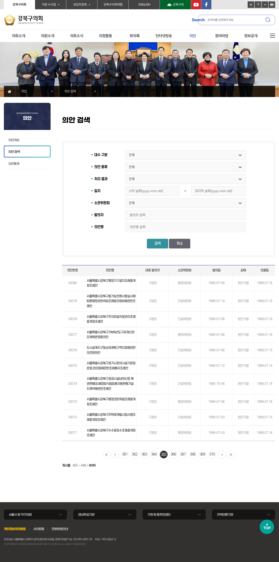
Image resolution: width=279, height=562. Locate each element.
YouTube (196, 4)
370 (212, 454)
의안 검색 (70, 91)
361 (124, 454)
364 (154, 454)
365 (163, 454)
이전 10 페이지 (115, 454)
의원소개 (47, 36)
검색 (268, 20)
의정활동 (105, 36)
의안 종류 (100, 167)
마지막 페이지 (230, 454)
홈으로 (9, 91)
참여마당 (221, 36)
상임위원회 (80, 4)
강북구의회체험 (112, 4)
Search (198, 20)
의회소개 (18, 36)
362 (134, 454)
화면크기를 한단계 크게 (251, 4)
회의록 (135, 36)
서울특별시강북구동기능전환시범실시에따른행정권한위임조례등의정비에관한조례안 (111, 301)
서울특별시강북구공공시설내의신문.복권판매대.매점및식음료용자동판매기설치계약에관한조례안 (110, 383)
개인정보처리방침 (15, 528)
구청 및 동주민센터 (158, 514)
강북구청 (178, 4)
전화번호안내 (60, 528)
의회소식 (76, 36)
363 (144, 454)
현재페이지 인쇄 (272, 4)
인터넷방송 (163, 36)
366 (173, 454)
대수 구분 (100, 155)
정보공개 (250, 36)
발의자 (98, 215)
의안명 (98, 227)
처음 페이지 (106, 454)
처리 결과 (100, 179)
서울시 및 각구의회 (20, 514)
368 (192, 454)
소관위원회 (102, 203)
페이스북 (206, 4)
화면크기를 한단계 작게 (265, 4)
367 (183, 454)
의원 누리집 (49, 4)
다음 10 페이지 (222, 454)
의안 (192, 36)
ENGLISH (144, 4)
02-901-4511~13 (82, 539)
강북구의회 (19, 4)
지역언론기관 (225, 514)
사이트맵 (38, 528)
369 (202, 454)
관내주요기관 (86, 514)
